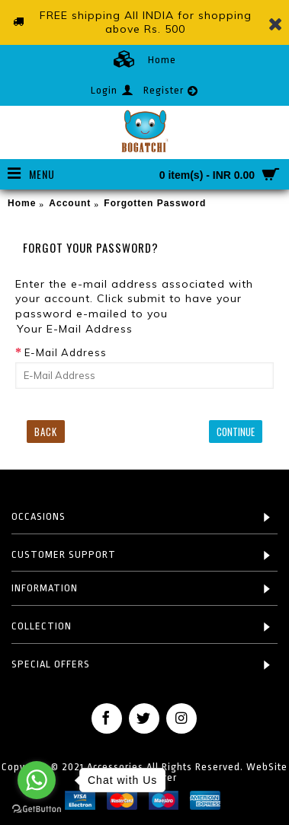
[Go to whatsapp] (37, 780)
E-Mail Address (65, 352)
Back (45, 431)
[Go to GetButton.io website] (36, 809)
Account (70, 203)
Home (22, 203)
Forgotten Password (155, 203)
